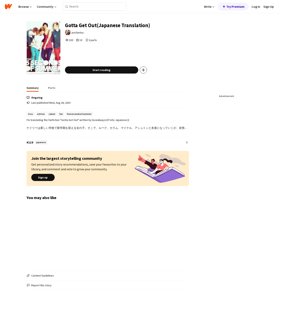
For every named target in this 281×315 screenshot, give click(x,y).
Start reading (104, 74)
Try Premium (233, 7)
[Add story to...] (146, 74)
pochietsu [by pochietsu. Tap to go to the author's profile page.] (81, 33)
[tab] (33, 93)
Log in (256, 7)
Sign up (43, 181)
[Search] (66, 7)
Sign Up (268, 7)
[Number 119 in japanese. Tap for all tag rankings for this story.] (108, 146)
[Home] (8, 6)
